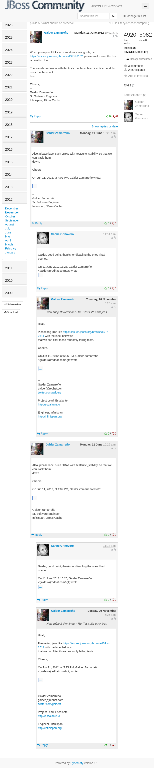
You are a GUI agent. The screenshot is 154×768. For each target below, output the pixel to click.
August (9, 224)
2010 (9, 280)
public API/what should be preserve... (53, 23)
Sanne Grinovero (62, 234)
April (8, 240)
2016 (9, 149)
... (35, 186)
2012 (9, 199)
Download (11, 312)
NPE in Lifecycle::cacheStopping (129, 23)
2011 (9, 268)
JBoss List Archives (63, 6)
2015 (9, 162)
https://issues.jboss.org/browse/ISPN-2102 (56, 56)
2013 (9, 187)
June (8, 232)
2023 (9, 62)
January (10, 252)
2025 (9, 37)
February (10, 248)
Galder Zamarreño (56, 32)
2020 (9, 100)
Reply (35, 116)
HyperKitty (77, 763)
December (11, 208)
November (12, 212)
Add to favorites (136, 75)
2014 (9, 174)
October (10, 216)
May (7, 236)
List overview (12, 304)
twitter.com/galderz (49, 392)
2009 (9, 293)
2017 (9, 137)
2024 (9, 50)
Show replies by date (105, 126)
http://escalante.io (49, 404)
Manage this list (134, 16)
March (9, 244)
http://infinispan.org (50, 416)
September (12, 220)
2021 (9, 87)
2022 (9, 75)
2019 (9, 112)
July (7, 228)
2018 (9, 125)
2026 (9, 25)
